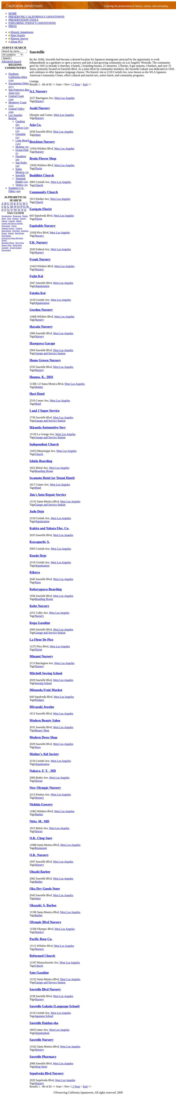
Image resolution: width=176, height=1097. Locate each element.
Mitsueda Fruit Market (46, 690)
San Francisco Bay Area (19, 91)
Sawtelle (20, 175)
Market (25, 216)
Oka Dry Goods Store (45, 888)
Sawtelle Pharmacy (43, 1056)
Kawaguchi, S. (40, 542)
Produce (15, 218)
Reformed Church (42, 956)
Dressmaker (6, 250)
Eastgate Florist (41, 209)
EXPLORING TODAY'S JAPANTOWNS (32, 22)
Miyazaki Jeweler (42, 707)
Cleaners (18, 228)
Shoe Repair (6, 231)
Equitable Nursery (43, 226)
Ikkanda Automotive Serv (48, 427)
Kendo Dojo (38, 555)
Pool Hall (16, 231)
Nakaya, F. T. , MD (43, 771)
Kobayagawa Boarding (46, 589)
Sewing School (15, 248)
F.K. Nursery (39, 242)
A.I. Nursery (38, 91)
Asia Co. (35, 125)
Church (4, 221)
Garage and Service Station (12, 223)
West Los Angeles (64, 98)
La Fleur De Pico (41, 639)
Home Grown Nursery (45, 360)
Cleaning (5, 248)
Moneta (22, 146)
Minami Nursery (41, 656)
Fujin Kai (36, 276)
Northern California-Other (17, 77)
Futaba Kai (37, 293)
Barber (19, 221)
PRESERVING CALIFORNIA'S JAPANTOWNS (36, 16)
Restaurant (17, 216)
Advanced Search (11, 61)
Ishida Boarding (41, 461)
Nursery (23, 218)
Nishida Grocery (41, 804)
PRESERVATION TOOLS (23, 19)
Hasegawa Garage (42, 343)
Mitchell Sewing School (46, 673)
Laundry (11, 221)
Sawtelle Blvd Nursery (45, 989)
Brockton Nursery (42, 142)
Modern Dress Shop (43, 737)
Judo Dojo (37, 511)
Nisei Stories (18, 35)
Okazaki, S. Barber (43, 905)
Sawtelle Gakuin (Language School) (55, 1006)
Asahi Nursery (40, 108)
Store (9, 218)
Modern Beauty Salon (45, 720)
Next (77, 84)
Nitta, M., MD (39, 821)
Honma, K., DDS (41, 377)
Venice (21, 184)
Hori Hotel (37, 394)
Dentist (11, 233)
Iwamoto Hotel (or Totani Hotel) (52, 478)
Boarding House (8, 243)
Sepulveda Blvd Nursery (47, 1073)
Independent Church (44, 444)
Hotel (4, 218)
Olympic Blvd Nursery (45, 922)
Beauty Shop (7, 245)
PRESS (12, 26)
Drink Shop (17, 245)
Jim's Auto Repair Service (48, 494)
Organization (7, 216)
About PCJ (16, 41)
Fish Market (6, 236)
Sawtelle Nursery (42, 1040)
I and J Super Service (45, 410)
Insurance (24, 231)
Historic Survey (19, 38)
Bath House (19, 233)
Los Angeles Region (15, 117)
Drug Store (19, 243)
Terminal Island (21, 180)
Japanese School (8, 228)
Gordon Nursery (41, 310)
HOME (12, 13)
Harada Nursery (41, 326)
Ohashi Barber (40, 872)
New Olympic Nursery (45, 788)
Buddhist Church (42, 175)
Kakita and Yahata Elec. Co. (49, 528)
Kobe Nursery (39, 606)
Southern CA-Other (16, 190)
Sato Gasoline (39, 972)
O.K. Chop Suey (41, 838)
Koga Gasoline (40, 623)
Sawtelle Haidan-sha (44, 1023)
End (85, 84)
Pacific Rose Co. (41, 939)
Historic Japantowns (22, 32)
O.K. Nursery (39, 855)
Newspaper (6, 226)
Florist (14, 226)
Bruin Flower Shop (43, 158)
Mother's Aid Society (44, 754)
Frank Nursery (40, 259)
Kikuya (35, 572)
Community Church (44, 192)
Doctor (4, 233)
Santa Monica (22, 170)
